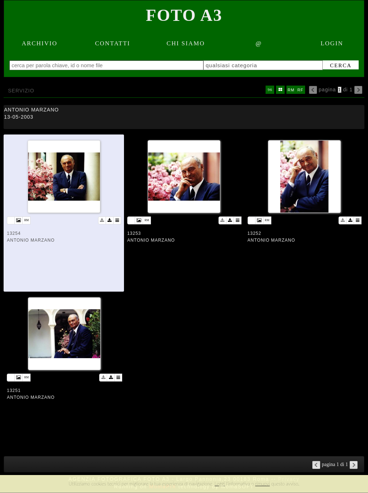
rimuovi (262, 484)
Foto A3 (184, 15)
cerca (340, 65)
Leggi (220, 484)
